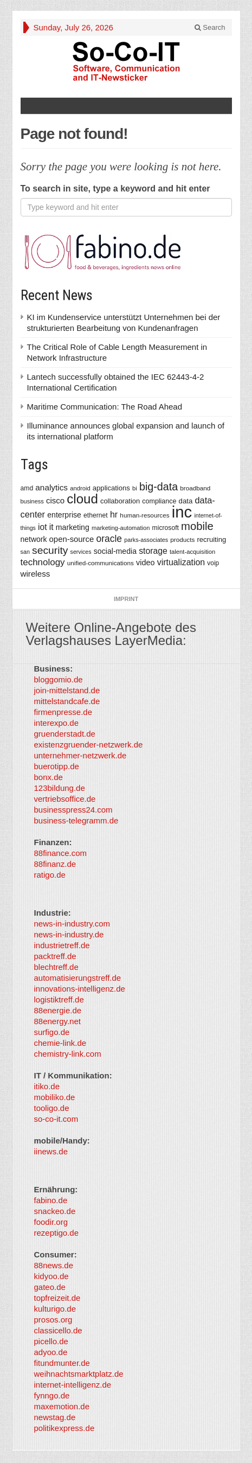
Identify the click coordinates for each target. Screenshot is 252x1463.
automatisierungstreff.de (77, 977)
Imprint (126, 599)
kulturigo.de (55, 1308)
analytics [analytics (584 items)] (51, 487)
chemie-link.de (60, 1042)
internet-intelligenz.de (73, 1384)
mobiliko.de (54, 1097)
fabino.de (51, 1200)
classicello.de (58, 1330)
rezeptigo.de (56, 1232)
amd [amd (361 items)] (27, 488)
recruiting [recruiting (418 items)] (211, 539)
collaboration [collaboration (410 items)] (120, 501)
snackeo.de (55, 1211)
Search (210, 27)
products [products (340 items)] (182, 539)
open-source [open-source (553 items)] (71, 539)
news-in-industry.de (69, 934)
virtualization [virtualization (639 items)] (181, 562)
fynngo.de (52, 1395)
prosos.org (53, 1319)
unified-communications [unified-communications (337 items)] (100, 562)
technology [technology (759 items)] (43, 562)
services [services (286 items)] (81, 551)
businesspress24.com (73, 809)
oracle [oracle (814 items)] (109, 538)
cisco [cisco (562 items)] (55, 500)
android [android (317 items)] (80, 488)
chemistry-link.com (67, 1053)
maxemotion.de (62, 1406)
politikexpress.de (64, 1428)
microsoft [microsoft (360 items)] (165, 528)
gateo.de (50, 1287)
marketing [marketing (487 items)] (72, 527)
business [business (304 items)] (32, 501)
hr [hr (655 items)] (114, 514)
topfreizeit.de (57, 1297)
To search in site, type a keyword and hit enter (115, 188)
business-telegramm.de (76, 820)
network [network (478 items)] (34, 539)
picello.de (51, 1341)
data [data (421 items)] (186, 501)
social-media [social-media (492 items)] (115, 551)
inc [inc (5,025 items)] (182, 512)
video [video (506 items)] (145, 562)
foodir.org (51, 1221)
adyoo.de (51, 1352)
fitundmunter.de (62, 1363)
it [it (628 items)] (51, 527)
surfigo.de (52, 1032)
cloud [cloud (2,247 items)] (82, 498)
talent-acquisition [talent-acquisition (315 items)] (192, 551)
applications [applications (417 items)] (111, 488)
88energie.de (58, 1010)
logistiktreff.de (59, 999)
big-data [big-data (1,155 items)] (158, 487)
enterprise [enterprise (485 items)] (64, 514)
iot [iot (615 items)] (42, 527)
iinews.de (51, 1151)
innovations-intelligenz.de (79, 988)
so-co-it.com (56, 1118)
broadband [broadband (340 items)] (195, 487)
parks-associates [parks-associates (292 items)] (146, 539)
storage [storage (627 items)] (153, 550)
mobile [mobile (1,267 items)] (197, 526)
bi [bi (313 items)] (134, 488)
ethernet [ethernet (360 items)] (95, 515)
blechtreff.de (56, 967)
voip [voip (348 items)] (213, 563)
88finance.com (60, 853)
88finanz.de (55, 863)
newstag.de (55, 1417)
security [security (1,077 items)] (50, 550)
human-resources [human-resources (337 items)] (144, 515)
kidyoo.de (51, 1276)
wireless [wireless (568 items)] (35, 573)
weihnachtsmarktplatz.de (79, 1373)
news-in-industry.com (72, 923)
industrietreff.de (62, 945)
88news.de (54, 1265)
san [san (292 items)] (25, 551)
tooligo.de (51, 1108)
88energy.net (57, 1021)
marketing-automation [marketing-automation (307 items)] (121, 528)
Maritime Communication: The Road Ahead (105, 406)
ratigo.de (50, 874)
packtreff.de (55, 956)
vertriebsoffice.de (65, 798)
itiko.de (47, 1086)
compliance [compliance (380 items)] (159, 501)
